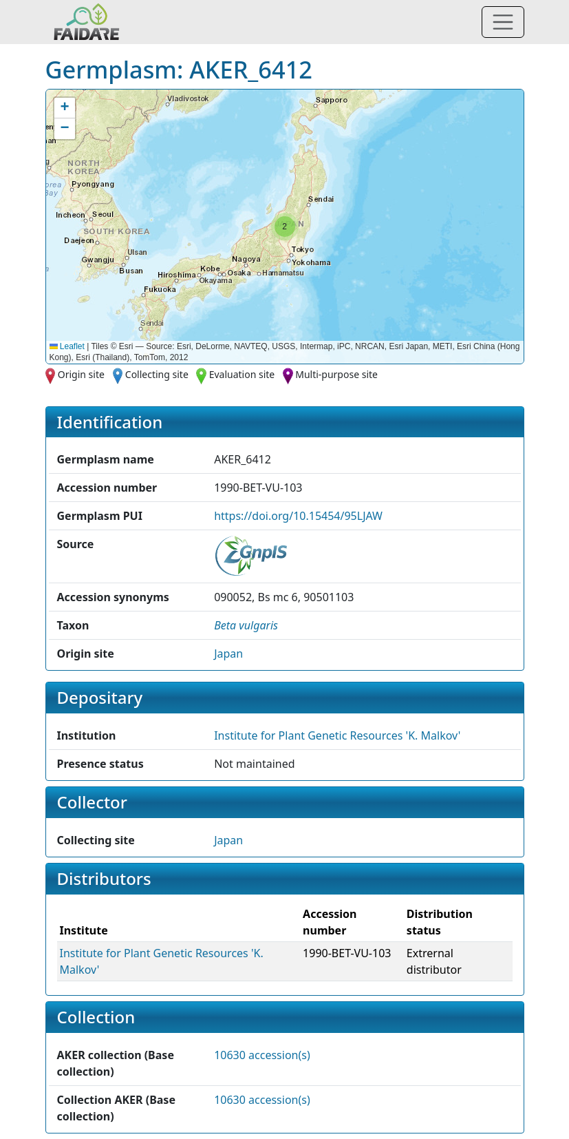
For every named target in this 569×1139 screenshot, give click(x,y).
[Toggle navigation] (503, 22)
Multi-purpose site (336, 374)
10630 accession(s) (262, 1055)
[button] (285, 226)
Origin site (81, 374)
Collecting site (157, 374)
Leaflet (67, 346)
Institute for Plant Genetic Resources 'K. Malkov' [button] (337, 735)
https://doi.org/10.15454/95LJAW (298, 515)
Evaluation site (242, 374)
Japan (228, 653)
